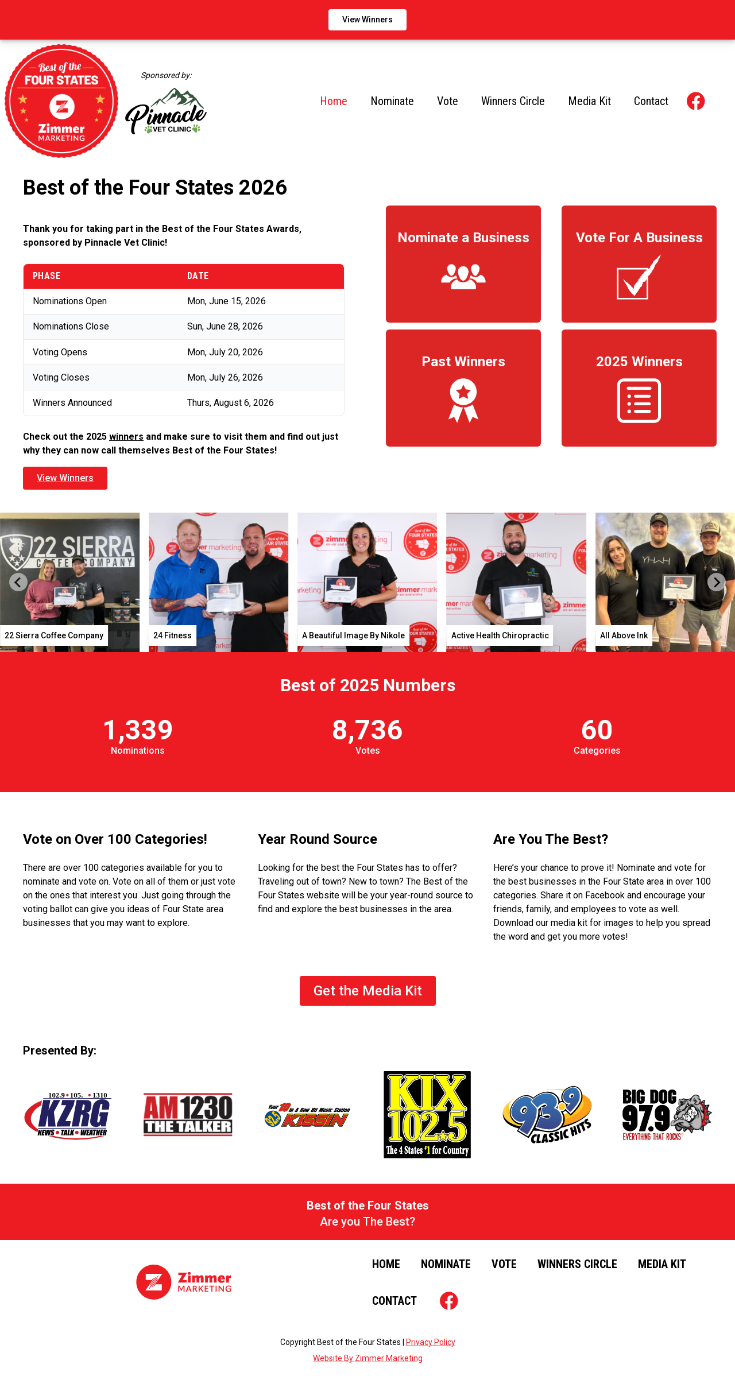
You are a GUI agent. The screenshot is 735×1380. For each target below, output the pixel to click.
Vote (447, 101)
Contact (651, 101)
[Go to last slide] (18, 582)
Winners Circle (513, 101)
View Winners (367, 19)
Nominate (392, 101)
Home (333, 101)
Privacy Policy (430, 1342)
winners (126, 436)
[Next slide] (716, 582)
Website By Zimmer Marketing (368, 1358)
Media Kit (589, 101)
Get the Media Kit (368, 991)
